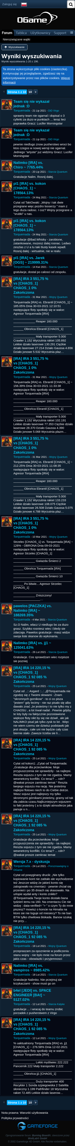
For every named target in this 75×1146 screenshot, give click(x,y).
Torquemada (21, 110)
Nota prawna (9, 1112)
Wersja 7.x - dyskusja (31, 862)
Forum (7, 33)
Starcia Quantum (57, 171)
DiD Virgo (53, 110)
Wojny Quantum (58, 297)
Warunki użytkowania (34, 1112)
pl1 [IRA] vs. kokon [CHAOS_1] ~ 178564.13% (29, 188)
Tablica (21, 33)
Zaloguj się (9, 4)
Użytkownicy (40, 33)
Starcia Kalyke (56, 1004)
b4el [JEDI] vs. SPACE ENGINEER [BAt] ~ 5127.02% (32, 995)
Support (60, 33)
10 (30, 92)
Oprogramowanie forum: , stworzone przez (38, 1137)
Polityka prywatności (15, 1118)
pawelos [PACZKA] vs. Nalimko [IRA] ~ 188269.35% (32, 610)
